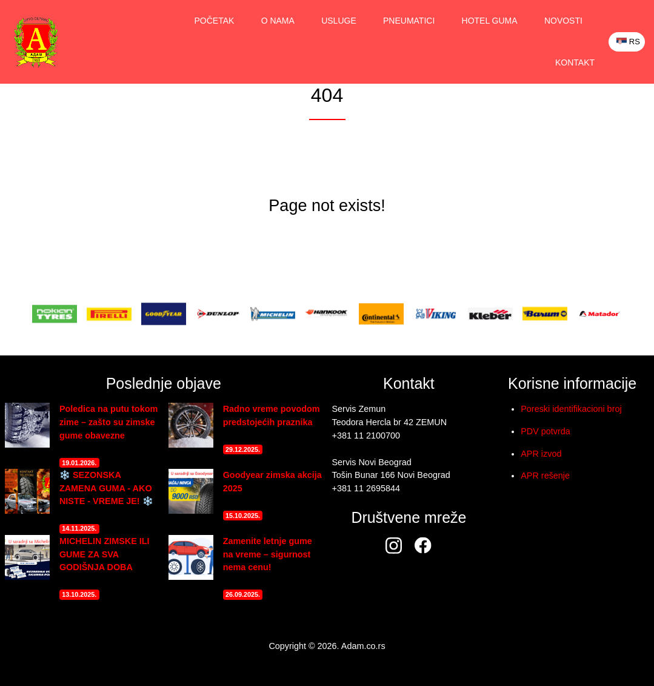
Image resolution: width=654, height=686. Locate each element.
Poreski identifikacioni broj (571, 409)
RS (628, 41)
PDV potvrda (545, 431)
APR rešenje (545, 475)
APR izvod (541, 454)
